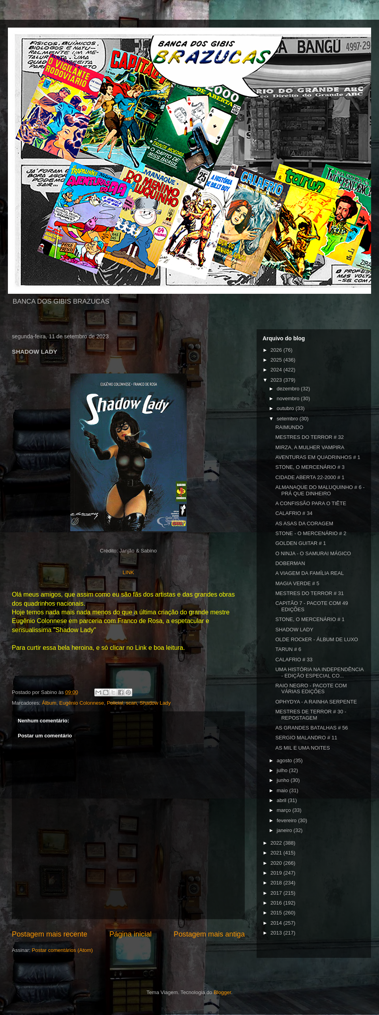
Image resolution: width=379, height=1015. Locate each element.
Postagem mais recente (49, 934)
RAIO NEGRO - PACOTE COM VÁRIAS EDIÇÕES (311, 689)
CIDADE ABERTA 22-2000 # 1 (309, 477)
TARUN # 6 (288, 649)
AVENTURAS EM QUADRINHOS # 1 (317, 457)
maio (283, 790)
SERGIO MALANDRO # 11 (306, 738)
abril (282, 800)
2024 (276, 370)
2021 (276, 853)
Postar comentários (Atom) (62, 950)
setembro (288, 419)
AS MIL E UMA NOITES (302, 748)
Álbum (49, 703)
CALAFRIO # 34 (293, 513)
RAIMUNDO (289, 427)
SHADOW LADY (294, 630)
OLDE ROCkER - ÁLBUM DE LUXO (316, 639)
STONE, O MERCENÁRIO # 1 (309, 619)
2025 (276, 360)
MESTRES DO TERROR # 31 (309, 593)
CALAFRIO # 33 (293, 659)
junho (284, 780)
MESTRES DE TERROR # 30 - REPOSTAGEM (310, 715)
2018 (276, 883)
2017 (276, 893)
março (285, 810)
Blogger (222, 992)
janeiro (285, 830)
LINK (128, 572)
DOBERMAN (290, 563)
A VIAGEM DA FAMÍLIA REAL (309, 573)
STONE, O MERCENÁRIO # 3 (309, 467)
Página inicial (130, 934)
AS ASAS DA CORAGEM (304, 523)
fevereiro (287, 820)
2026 (276, 350)
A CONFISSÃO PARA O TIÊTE (310, 503)
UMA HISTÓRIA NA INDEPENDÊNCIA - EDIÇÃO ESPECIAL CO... (319, 672)
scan (131, 703)
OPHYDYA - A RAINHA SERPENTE (315, 702)
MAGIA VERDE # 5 (297, 583)
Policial (115, 703)
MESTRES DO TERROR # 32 (309, 437)
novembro (289, 398)
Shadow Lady (155, 703)
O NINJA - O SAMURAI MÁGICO (313, 553)
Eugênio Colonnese (81, 703)
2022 (276, 843)
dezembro (289, 389)
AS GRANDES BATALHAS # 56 (311, 728)
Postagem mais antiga (209, 934)
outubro (286, 408)
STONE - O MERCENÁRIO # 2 (310, 533)
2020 (276, 863)
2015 (276, 913)
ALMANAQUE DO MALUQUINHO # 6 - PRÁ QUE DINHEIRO (319, 490)
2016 (276, 903)
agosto (285, 760)
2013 (276, 933)
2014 (276, 923)
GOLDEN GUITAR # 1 (300, 543)
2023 (276, 380)
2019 (276, 873)
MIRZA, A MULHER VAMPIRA (309, 447)
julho (283, 770)
